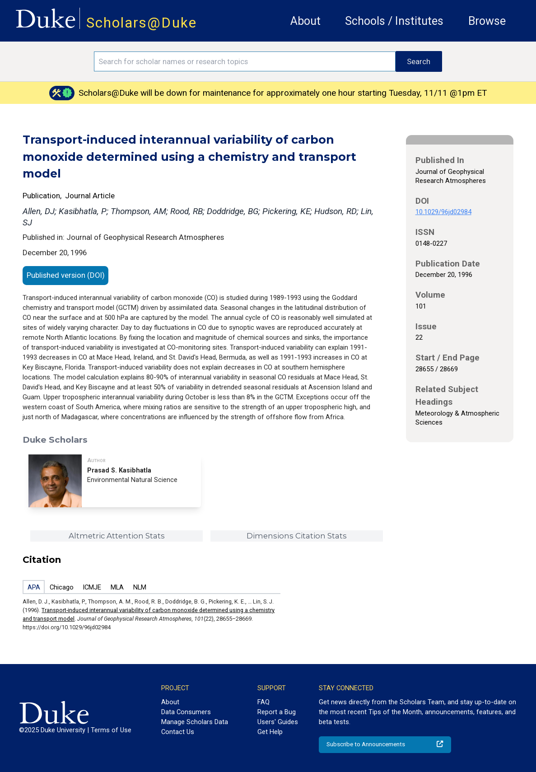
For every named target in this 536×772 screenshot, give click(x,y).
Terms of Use (111, 730)
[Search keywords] (245, 61)
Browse (487, 21)
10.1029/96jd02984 (443, 212)
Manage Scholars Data (194, 722)
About (305, 21)
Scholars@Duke (141, 22)
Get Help (270, 732)
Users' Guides (277, 722)
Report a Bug (276, 712)
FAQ (263, 702)
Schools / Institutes (394, 21)
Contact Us (177, 732)
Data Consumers (186, 712)
